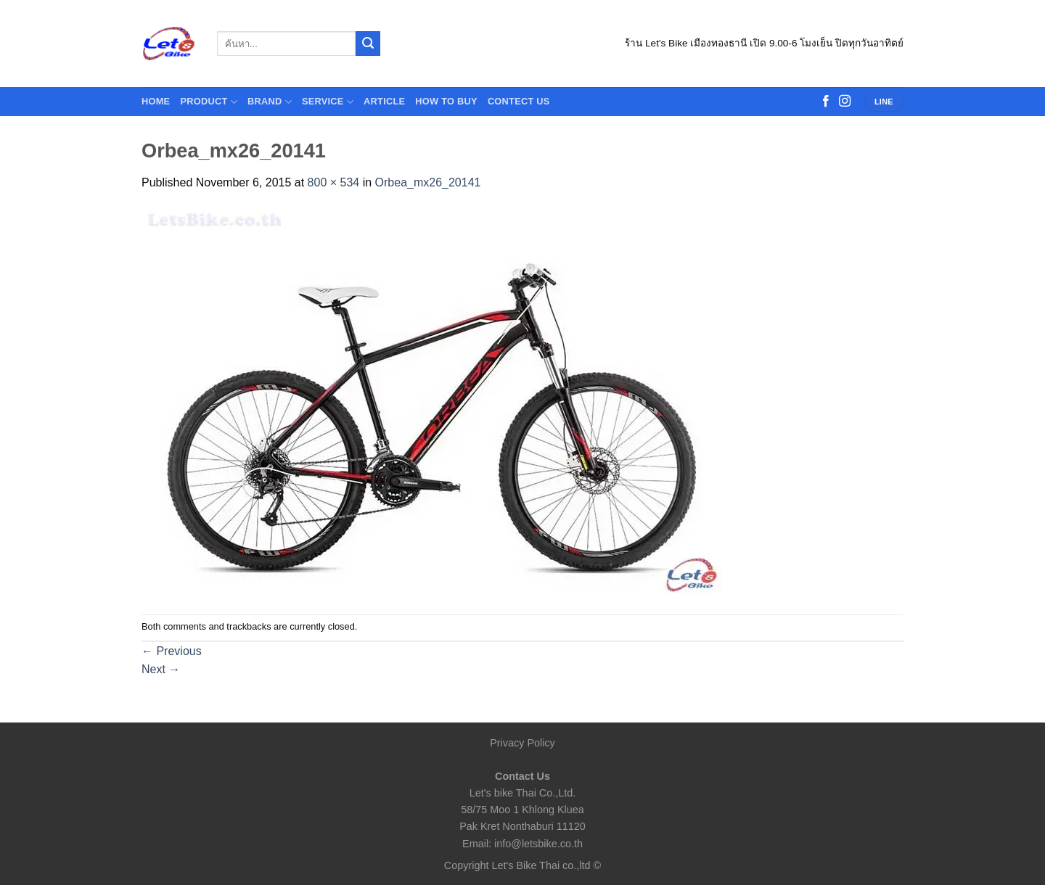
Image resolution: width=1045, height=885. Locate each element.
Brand (269, 102)
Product (208, 102)
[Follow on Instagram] (845, 101)
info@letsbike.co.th (538, 843)
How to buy (446, 101)
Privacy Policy (522, 743)
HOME (156, 101)
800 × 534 (334, 182)
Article (384, 101)
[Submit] (368, 43)
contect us (519, 101)
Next (161, 669)
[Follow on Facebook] (826, 101)
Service (327, 102)
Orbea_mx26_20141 (428, 182)
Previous (172, 651)
